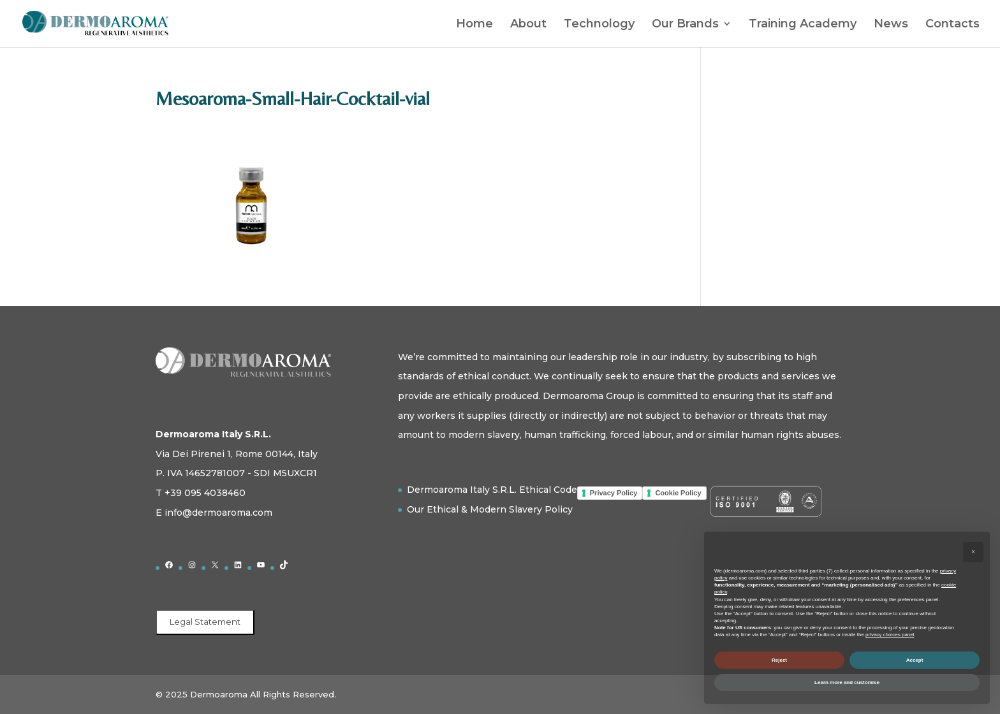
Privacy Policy (614, 493)
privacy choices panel (889, 635)
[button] (973, 552)
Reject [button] (779, 660)
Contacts (952, 25)
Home (474, 25)
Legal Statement (205, 621)
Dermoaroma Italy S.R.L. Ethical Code (492, 489)
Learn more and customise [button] (846, 682)
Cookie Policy (678, 493)
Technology (599, 25)
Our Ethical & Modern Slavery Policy (490, 509)
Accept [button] (914, 660)
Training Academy (803, 25)
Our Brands (685, 25)
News (891, 25)
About (528, 25)
